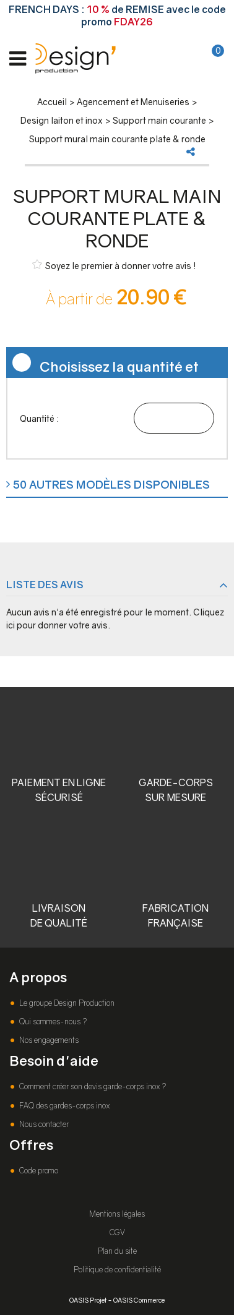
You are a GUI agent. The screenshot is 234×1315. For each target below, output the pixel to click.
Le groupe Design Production (66, 1003)
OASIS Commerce (139, 1300)
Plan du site (117, 1251)
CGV (117, 1232)
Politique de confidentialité (117, 1269)
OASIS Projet (87, 1300)
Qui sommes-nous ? (52, 1021)
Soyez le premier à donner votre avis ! (114, 265)
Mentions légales (117, 1214)
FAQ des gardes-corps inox (63, 1105)
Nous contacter (43, 1124)
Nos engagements (48, 1040)
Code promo (37, 1170)
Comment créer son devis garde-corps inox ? (91, 1086)
